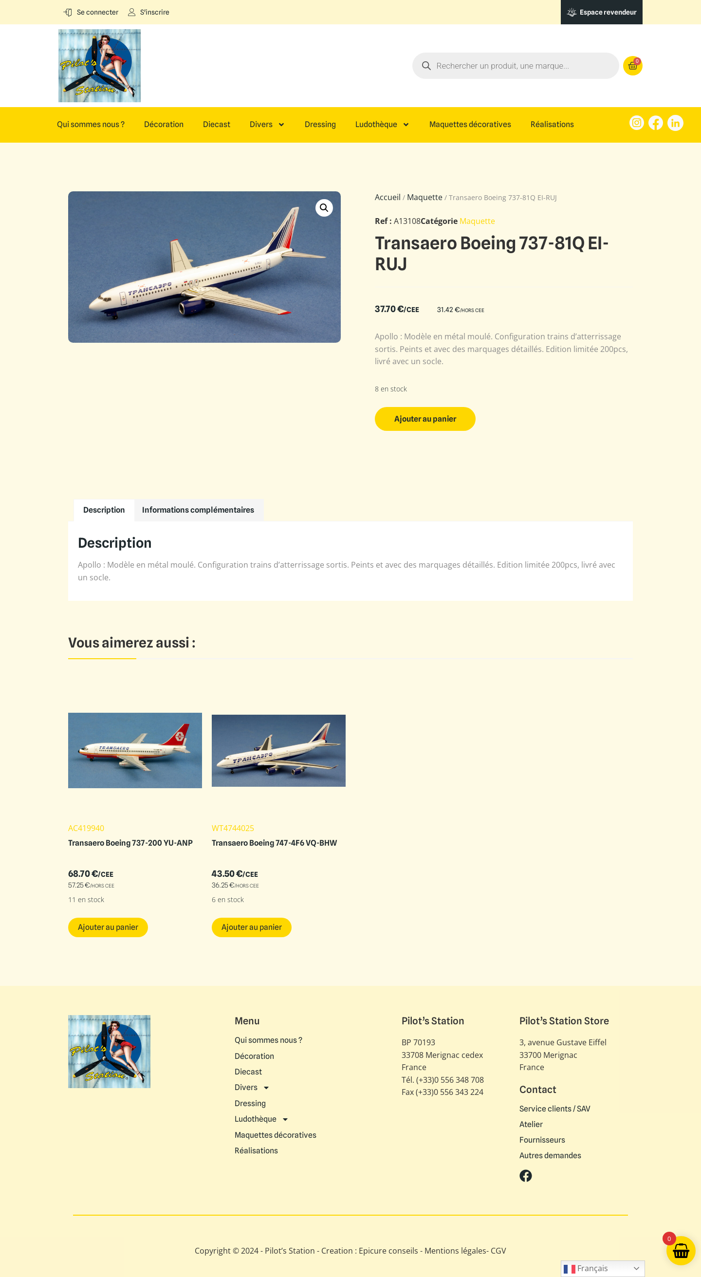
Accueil (388, 197)
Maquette (425, 197)
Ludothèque (382, 125)
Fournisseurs (542, 1140)
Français (586, 1269)
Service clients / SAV (554, 1109)
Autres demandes (550, 1156)
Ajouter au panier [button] (108, 927)
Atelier (531, 1125)
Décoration (164, 125)
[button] (324, 208)
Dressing (320, 125)
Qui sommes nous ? (91, 125)
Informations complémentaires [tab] (198, 510)
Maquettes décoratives (470, 125)
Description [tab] (104, 510)
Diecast (216, 125)
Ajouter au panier (425, 419)
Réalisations (552, 125)
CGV (498, 1250)
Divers (267, 125)
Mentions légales (455, 1250)
